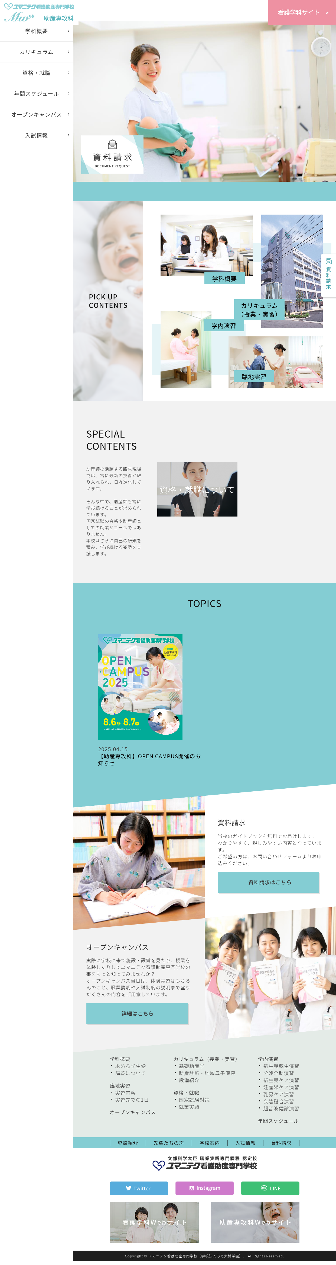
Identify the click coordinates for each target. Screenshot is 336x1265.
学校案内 (210, 1147)
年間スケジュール (36, 98)
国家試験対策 (194, 1104)
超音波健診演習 (281, 1112)
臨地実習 (120, 1090)
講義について (130, 1077)
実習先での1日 (132, 1104)
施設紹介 (128, 1147)
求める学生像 (130, 1070)
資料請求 (328, 276)
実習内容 (125, 1097)
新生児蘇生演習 (281, 1070)
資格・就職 (36, 77)
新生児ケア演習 (281, 1084)
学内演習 (268, 1063)
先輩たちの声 (168, 1147)
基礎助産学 (192, 1070)
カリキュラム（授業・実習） (207, 1063)
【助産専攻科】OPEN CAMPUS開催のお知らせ (149, 764)
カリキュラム (36, 56)
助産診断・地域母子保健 (207, 1077)
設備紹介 (189, 1084)
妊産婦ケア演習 (281, 1091)
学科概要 (36, 35)
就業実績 (189, 1111)
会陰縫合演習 (278, 1105)
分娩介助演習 (278, 1077)
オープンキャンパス (36, 119)
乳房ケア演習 (278, 1098)
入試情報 (36, 140)
